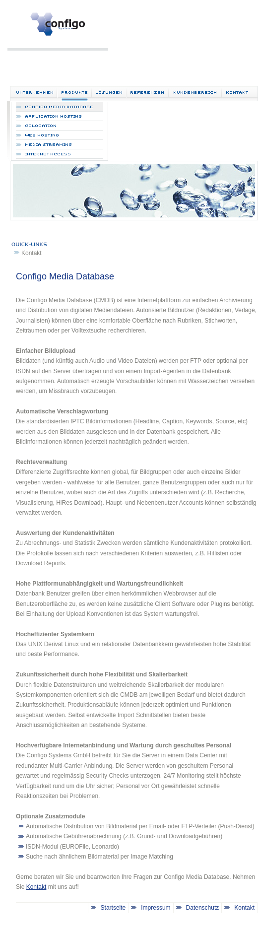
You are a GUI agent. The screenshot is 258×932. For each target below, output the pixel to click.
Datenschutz (202, 907)
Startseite (113, 907)
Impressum (155, 907)
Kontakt (31, 253)
